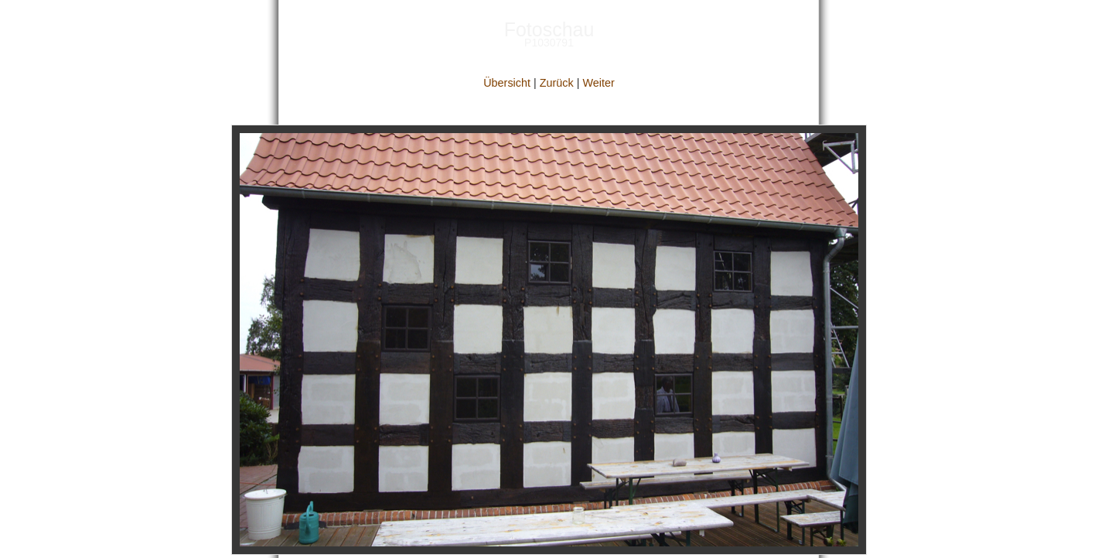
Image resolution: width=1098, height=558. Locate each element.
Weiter (598, 83)
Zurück (557, 83)
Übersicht (506, 83)
